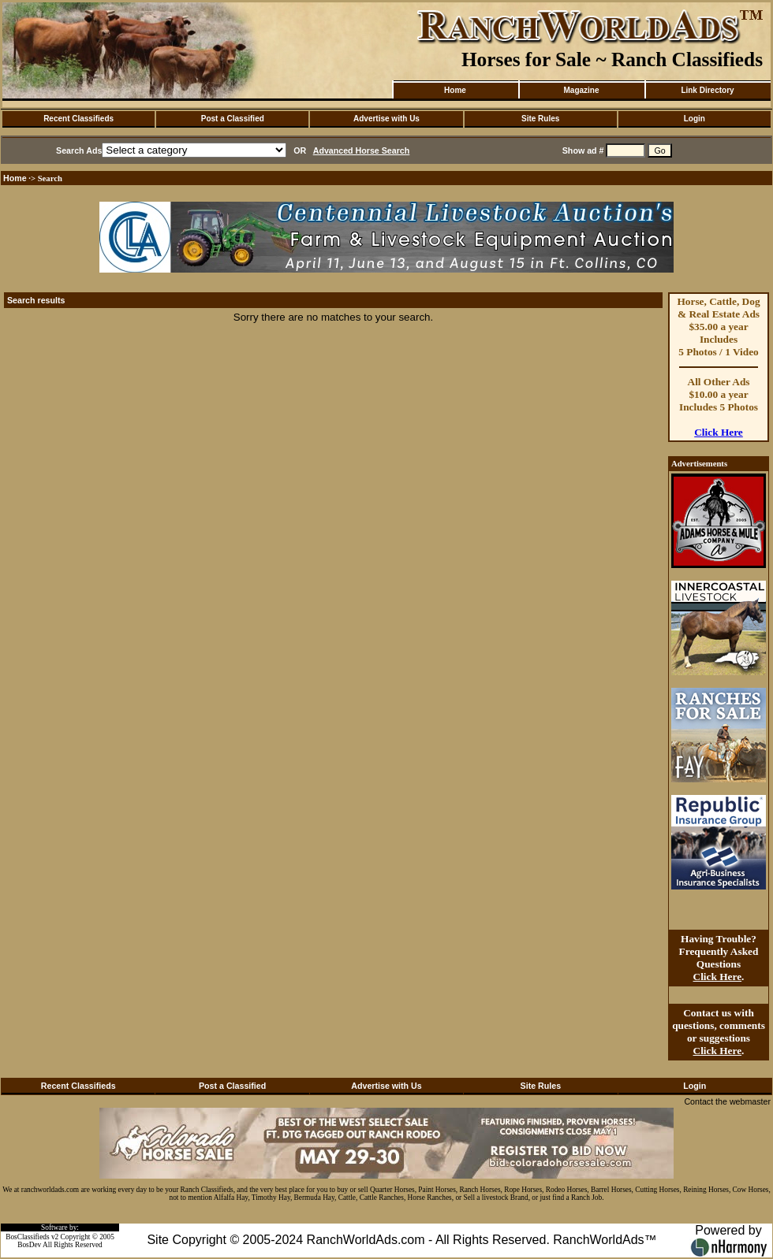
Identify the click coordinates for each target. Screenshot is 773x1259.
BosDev (29, 1245)
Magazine (581, 90)
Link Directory (707, 90)
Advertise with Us (386, 118)
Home (455, 90)
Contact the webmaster (727, 1101)
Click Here (718, 432)
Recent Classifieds (78, 118)
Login (694, 118)
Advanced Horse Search (361, 150)
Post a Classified (232, 118)
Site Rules (540, 118)
